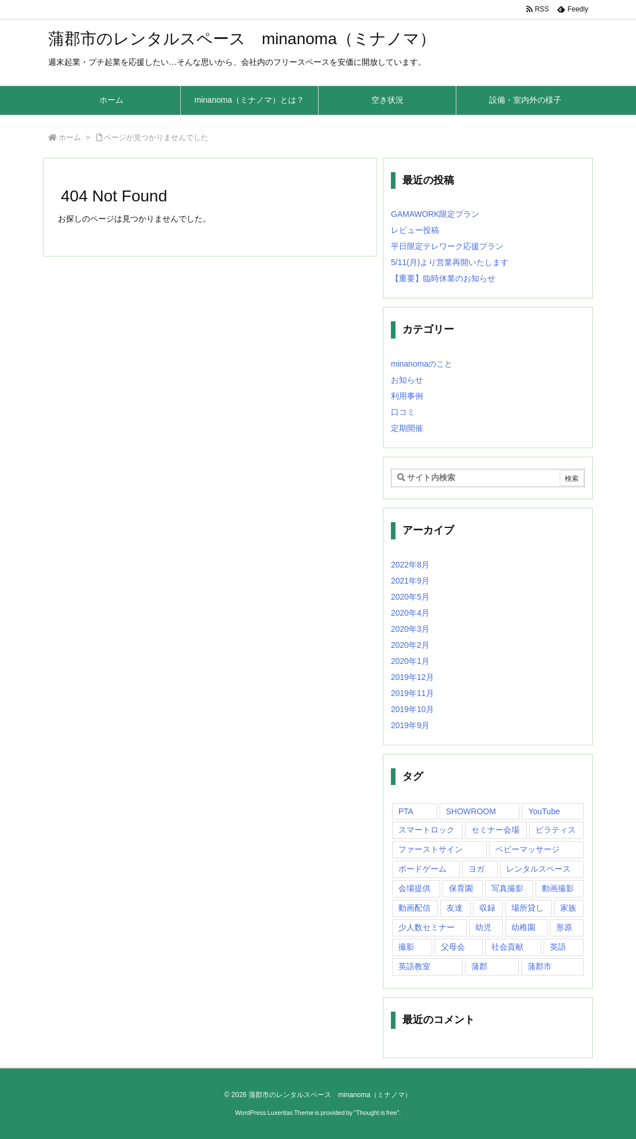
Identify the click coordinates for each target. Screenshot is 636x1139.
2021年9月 (410, 580)
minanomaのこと (421, 363)
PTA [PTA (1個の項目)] (405, 811)
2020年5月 (410, 596)
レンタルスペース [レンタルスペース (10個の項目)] (538, 868)
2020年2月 (410, 645)
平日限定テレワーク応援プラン (447, 246)
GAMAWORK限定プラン (435, 214)
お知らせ (407, 379)
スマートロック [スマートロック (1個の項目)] (426, 829)
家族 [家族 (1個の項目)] (568, 907)
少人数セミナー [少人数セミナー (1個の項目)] (426, 927)
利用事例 (407, 396)
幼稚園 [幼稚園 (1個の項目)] (523, 927)
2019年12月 (412, 677)
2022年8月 (410, 564)
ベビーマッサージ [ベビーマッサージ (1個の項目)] (527, 849)
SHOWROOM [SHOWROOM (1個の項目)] (471, 811)
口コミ (403, 412)
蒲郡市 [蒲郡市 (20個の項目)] (540, 966)
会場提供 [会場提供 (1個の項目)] (414, 888)
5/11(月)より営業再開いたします (450, 262)
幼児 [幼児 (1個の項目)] (483, 927)
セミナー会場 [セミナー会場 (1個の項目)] (495, 829)
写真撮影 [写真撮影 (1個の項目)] (507, 888)
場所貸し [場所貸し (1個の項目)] (527, 907)
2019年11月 (412, 693)
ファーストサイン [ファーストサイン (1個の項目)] (430, 849)
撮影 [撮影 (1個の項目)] (406, 946)
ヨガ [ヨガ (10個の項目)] (476, 868)
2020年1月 (410, 661)
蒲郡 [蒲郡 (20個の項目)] (479, 966)
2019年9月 (410, 725)
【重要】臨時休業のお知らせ (443, 278)
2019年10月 (412, 709)
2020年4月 (410, 612)
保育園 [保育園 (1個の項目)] (461, 888)
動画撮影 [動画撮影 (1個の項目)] (558, 888)
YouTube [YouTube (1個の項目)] (544, 811)
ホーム (70, 137)
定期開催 (407, 428)
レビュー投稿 (415, 230)
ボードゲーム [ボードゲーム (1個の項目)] (422, 868)
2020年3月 (410, 628)
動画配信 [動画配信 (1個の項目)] (414, 907)
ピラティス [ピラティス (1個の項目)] (556, 829)
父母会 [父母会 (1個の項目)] (453, 946)
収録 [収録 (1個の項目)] (487, 907)
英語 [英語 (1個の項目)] (558, 946)
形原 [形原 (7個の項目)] (564, 927)
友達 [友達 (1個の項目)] (455, 907)
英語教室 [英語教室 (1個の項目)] (414, 966)
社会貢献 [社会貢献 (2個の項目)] (507, 946)
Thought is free (376, 1112)
